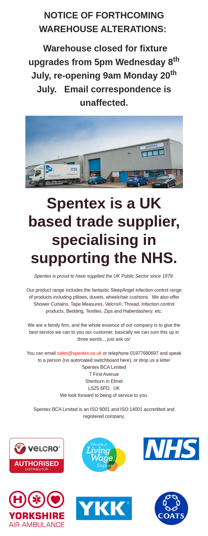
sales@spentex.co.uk (79, 353)
